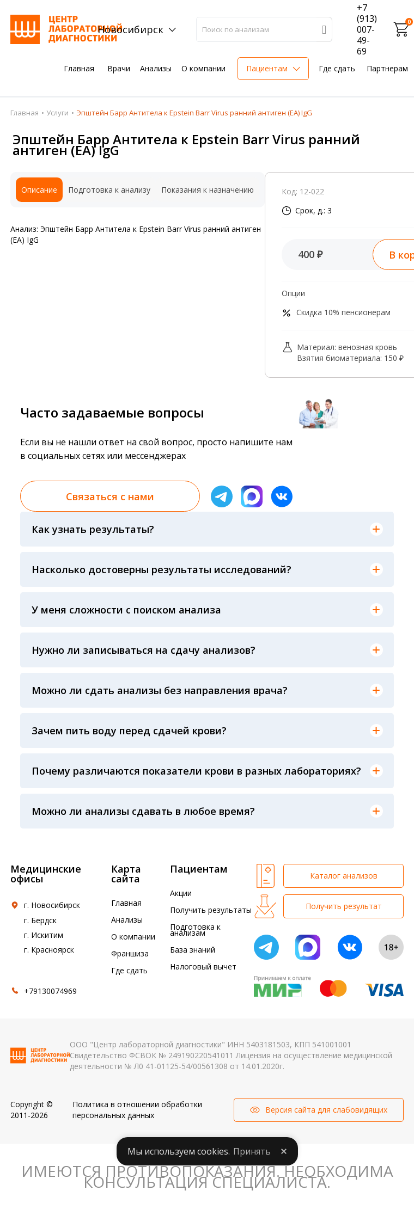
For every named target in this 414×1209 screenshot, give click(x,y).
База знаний (192, 949)
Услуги (57, 113)
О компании (203, 68)
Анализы (156, 68)
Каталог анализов (344, 875)
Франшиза (130, 953)
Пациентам (267, 68)
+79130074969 (50, 991)
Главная (79, 68)
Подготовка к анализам (195, 930)
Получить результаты (211, 910)
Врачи (118, 68)
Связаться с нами (110, 496)
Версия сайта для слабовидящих (326, 1109)
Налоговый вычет (203, 966)
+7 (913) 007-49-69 (367, 29)
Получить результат (344, 906)
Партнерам (387, 68)
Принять (252, 1151)
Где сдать (337, 68)
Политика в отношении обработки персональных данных (137, 1109)
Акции (181, 893)
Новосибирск (130, 29)
